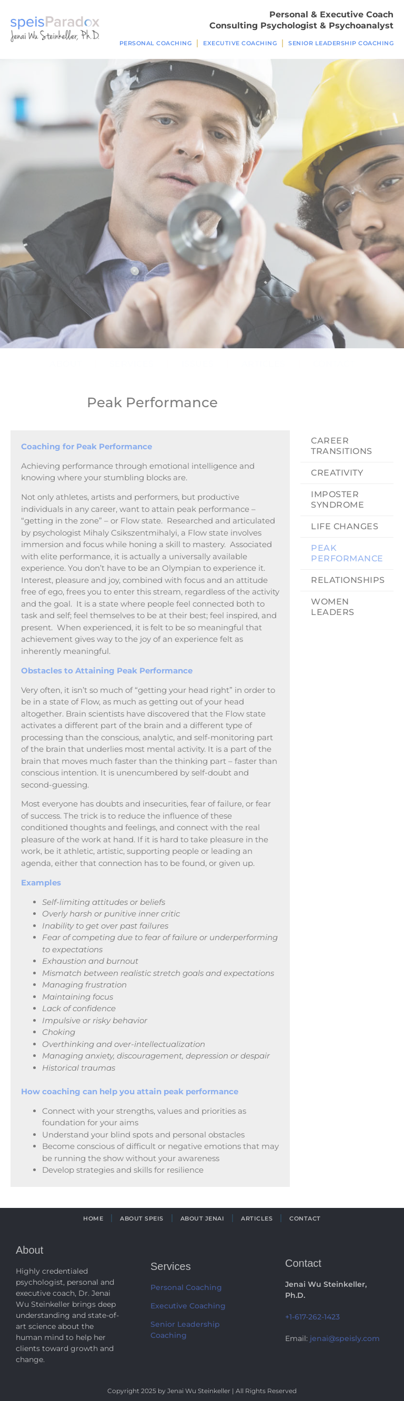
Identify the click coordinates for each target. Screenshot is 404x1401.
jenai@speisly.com (345, 1338)
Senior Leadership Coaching (340, 43)
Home (93, 1218)
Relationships (348, 580)
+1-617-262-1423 (312, 1317)
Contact (334, 364)
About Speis (142, 1218)
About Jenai (202, 1218)
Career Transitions (341, 446)
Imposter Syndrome (337, 499)
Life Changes (344, 526)
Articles (263, 364)
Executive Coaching (240, 43)
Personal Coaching (155, 43)
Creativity (337, 473)
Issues (197, 364)
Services (131, 364)
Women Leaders (333, 607)
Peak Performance (347, 553)
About (65, 364)
